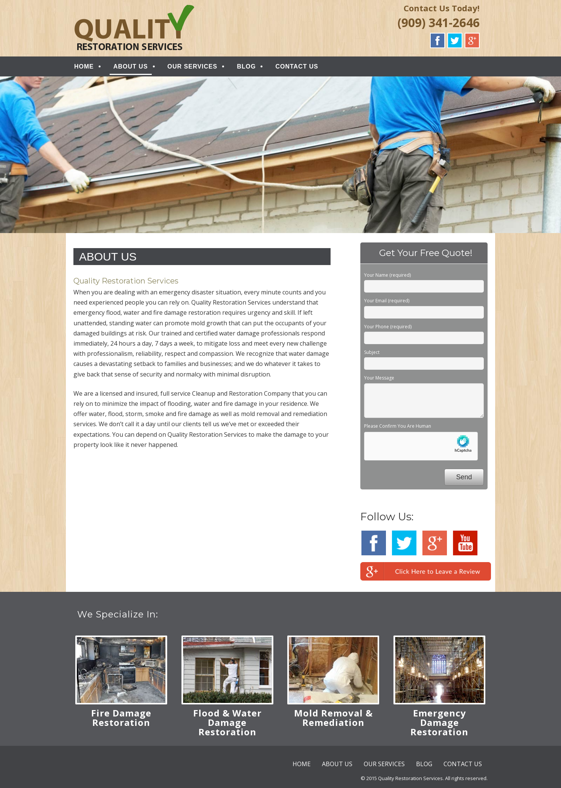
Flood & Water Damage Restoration (227, 722)
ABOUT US (130, 66)
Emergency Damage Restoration (439, 722)
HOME (84, 66)
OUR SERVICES (193, 66)
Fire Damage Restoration (121, 718)
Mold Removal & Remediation (333, 718)
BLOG (246, 66)
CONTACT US (296, 66)
